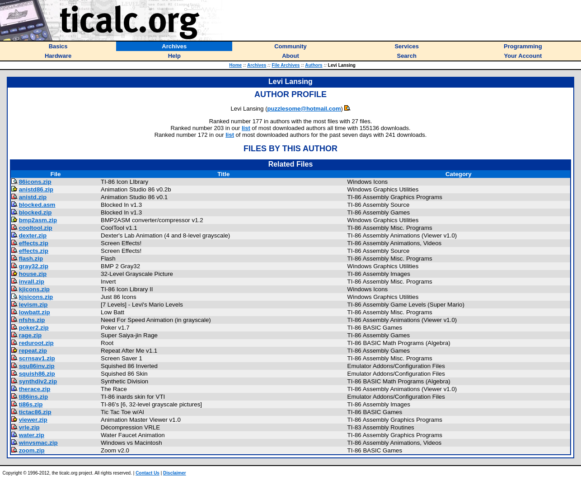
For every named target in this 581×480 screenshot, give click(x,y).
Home (235, 65)
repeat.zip (33, 350)
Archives (256, 65)
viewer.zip (33, 419)
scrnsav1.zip (37, 358)
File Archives (286, 65)
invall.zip (31, 281)
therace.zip (35, 389)
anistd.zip (33, 197)
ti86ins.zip (33, 396)
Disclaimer (174, 473)
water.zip (31, 435)
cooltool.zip (35, 227)
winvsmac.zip (38, 442)
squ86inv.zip (37, 366)
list (246, 128)
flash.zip (31, 258)
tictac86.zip (35, 412)
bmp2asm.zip (38, 220)
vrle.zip (29, 427)
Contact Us (147, 473)
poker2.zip (34, 327)
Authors (313, 65)
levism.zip (33, 304)
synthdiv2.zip (38, 381)
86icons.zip (35, 181)
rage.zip (30, 335)
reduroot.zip (36, 343)
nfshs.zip (32, 320)
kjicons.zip (34, 289)
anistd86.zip (36, 189)
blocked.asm (37, 204)
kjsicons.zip (36, 297)
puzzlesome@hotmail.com (304, 108)
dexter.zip (33, 235)
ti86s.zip (31, 404)
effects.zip (33, 243)
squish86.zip (37, 373)
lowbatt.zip (34, 312)
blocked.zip (35, 212)
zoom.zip (32, 450)
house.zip (33, 273)
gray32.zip (33, 266)
